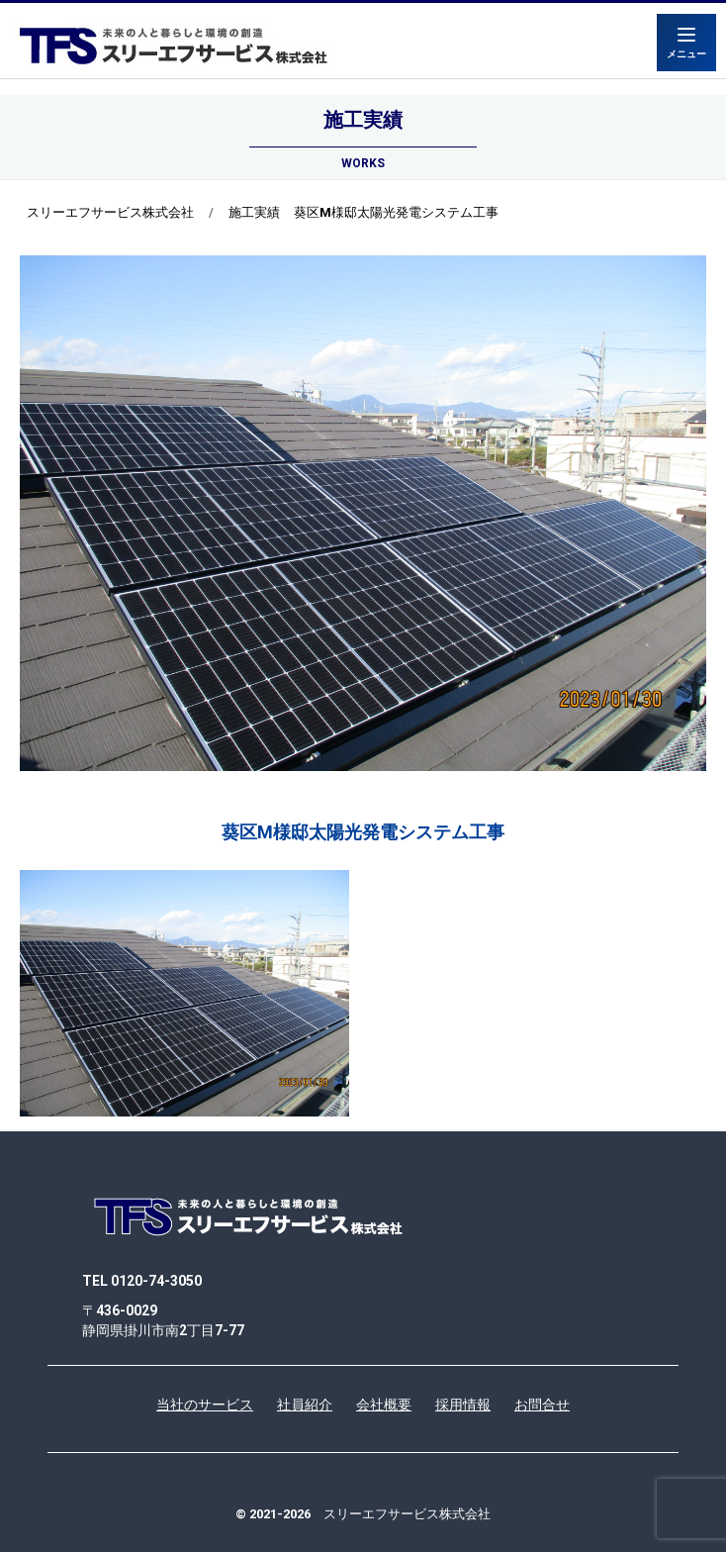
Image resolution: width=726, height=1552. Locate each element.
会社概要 (383, 1404)
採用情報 (463, 1404)
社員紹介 (304, 1404)
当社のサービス (204, 1404)
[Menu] (686, 42)
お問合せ (542, 1404)
